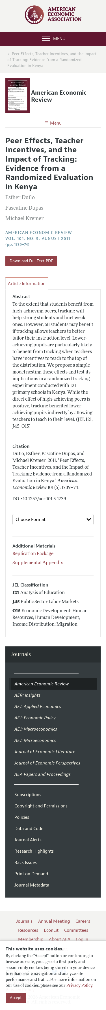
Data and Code (28, 828)
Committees (76, 930)
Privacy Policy (79, 986)
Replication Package (32, 554)
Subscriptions (27, 795)
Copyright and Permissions (41, 806)
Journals (21, 654)
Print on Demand (31, 874)
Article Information (27, 283)
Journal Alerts (28, 840)
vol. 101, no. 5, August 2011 (37, 238)
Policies (21, 817)
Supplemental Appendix (37, 563)
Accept (16, 997)
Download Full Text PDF (31, 261)
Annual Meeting (54, 921)
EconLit (51, 930)
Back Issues (25, 862)
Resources (28, 930)
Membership (30, 939)
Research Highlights (34, 851)
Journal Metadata (31, 885)
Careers (82, 921)
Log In (82, 939)
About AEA (59, 939)
